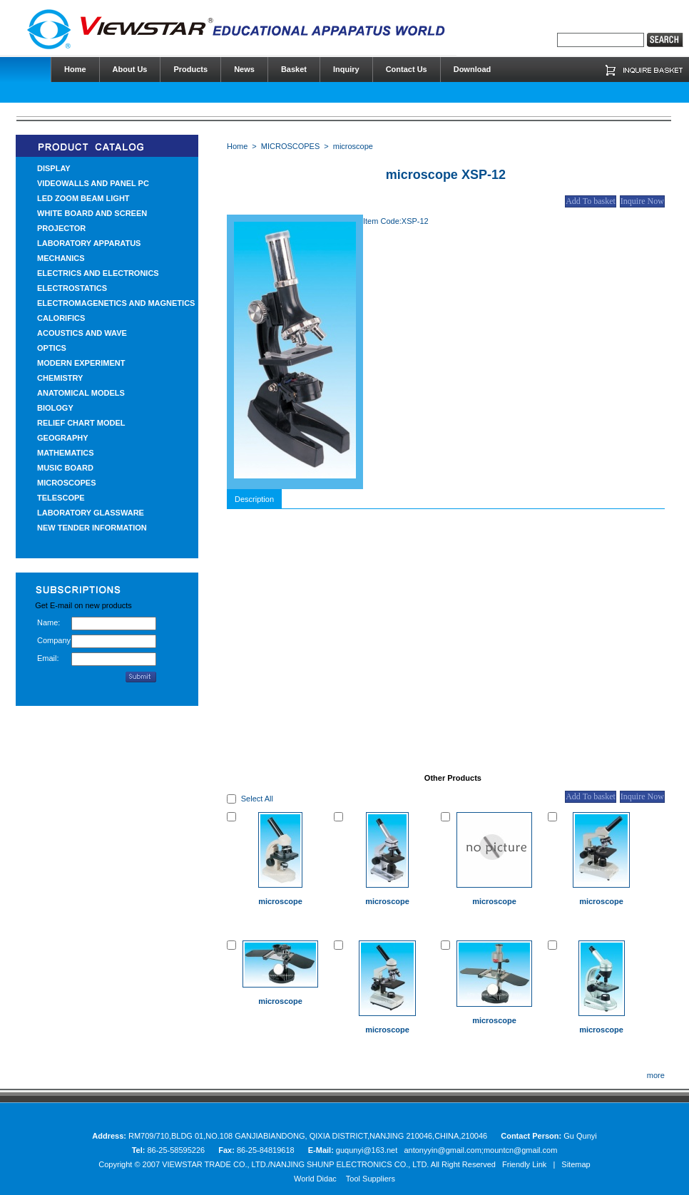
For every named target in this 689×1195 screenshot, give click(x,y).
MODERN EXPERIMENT (81, 363)
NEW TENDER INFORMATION (92, 527)
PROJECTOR (61, 228)
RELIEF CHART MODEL (81, 423)
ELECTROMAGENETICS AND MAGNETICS (116, 303)
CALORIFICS (61, 318)
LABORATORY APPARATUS (89, 243)
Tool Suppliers (370, 1178)
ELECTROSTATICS (72, 288)
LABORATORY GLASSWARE (90, 512)
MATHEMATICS (65, 452)
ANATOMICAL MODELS (81, 393)
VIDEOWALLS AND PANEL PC (93, 183)
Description (254, 499)
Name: (48, 622)
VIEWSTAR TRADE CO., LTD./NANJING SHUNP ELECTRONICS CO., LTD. (295, 1164)
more (656, 1075)
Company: (54, 640)
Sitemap (575, 1164)
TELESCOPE (61, 497)
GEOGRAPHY (62, 438)
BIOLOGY (55, 408)
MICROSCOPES (66, 482)
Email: (48, 658)
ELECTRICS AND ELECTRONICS (98, 273)
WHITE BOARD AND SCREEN (92, 213)
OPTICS (51, 348)
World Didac (315, 1178)
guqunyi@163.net (367, 1150)
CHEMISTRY (60, 378)
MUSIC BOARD (65, 467)
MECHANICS (61, 258)
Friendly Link (524, 1164)
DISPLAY (54, 168)
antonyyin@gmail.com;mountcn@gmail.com (480, 1150)
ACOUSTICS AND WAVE (82, 333)
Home (237, 146)
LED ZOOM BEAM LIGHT (83, 198)
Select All (257, 798)
